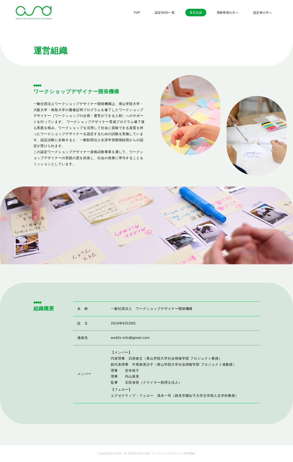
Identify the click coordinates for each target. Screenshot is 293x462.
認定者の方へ (262, 12)
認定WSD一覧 (165, 12)
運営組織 (196, 12)
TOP (137, 12)
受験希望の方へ (228, 12)
